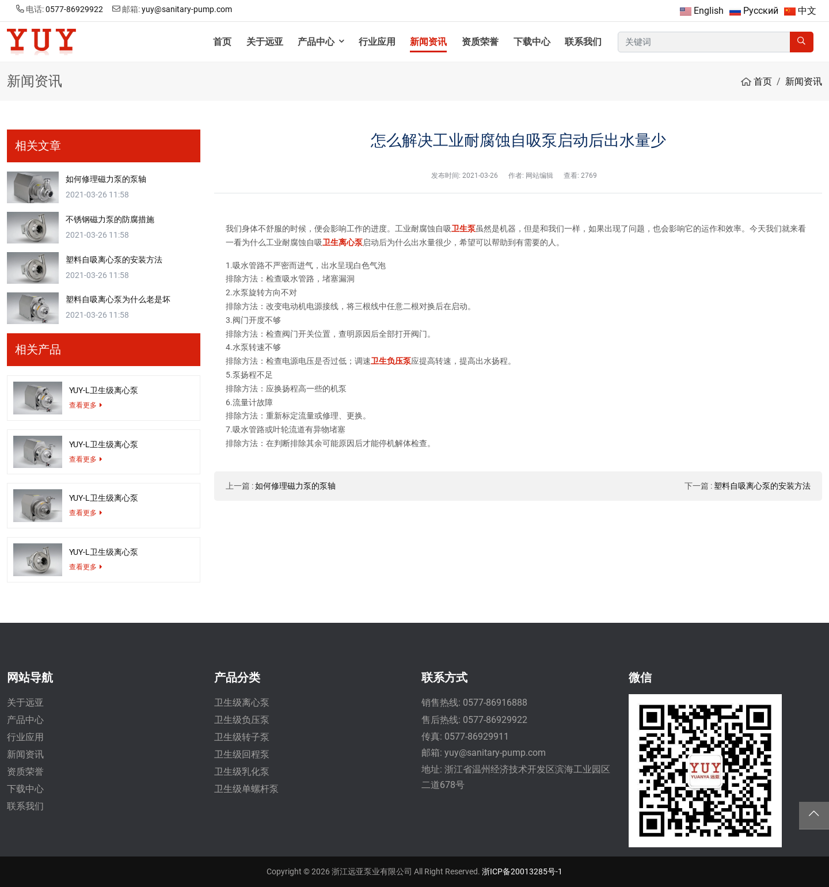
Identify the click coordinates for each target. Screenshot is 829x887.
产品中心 (316, 41)
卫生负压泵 (391, 361)
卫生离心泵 (342, 242)
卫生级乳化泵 (241, 771)
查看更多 (83, 405)
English (709, 10)
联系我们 (583, 41)
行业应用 (377, 41)
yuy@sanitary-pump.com (187, 9)
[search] (801, 42)
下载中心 (532, 41)
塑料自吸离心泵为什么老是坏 (118, 299)
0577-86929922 (74, 9)
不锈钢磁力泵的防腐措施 (110, 219)
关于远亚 (264, 41)
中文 (807, 10)
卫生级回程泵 (241, 754)
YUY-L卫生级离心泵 (103, 390)
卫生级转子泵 (241, 737)
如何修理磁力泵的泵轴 (295, 485)
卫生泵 (463, 228)
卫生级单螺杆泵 (246, 788)
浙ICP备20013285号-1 (522, 871)
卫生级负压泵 (241, 719)
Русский (760, 10)
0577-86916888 (495, 702)
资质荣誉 (480, 41)
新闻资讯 (428, 41)
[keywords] (704, 42)
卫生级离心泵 (241, 702)
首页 (222, 41)
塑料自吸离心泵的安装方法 (762, 485)
